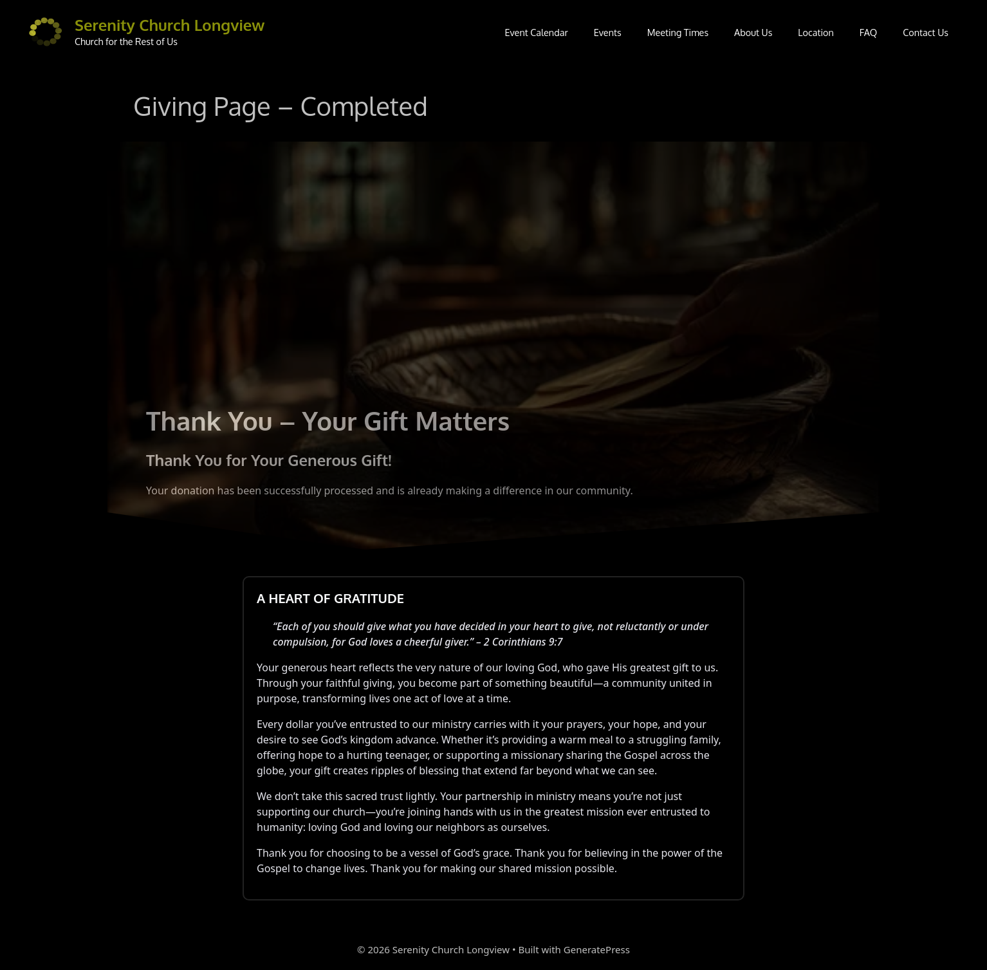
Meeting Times (677, 32)
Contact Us (925, 32)
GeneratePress (597, 949)
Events (608, 32)
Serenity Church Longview (169, 25)
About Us (753, 32)
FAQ (868, 32)
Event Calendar (535, 32)
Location (815, 32)
